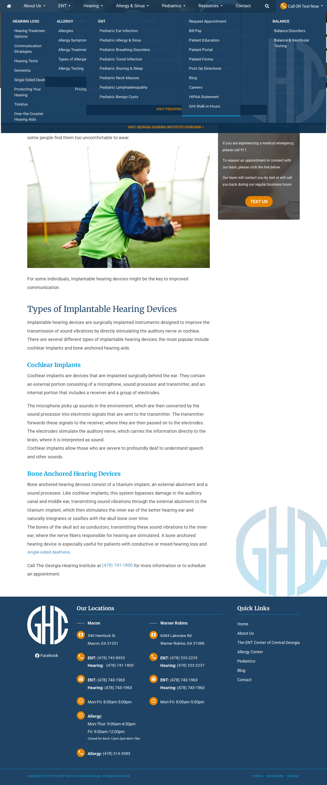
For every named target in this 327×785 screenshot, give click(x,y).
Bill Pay (287, 42)
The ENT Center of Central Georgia (268, 642)
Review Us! (291, 56)
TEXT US (259, 201)
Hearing (91, 6)
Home (9, 6)
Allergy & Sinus (129, 6)
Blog (241, 670)
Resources (204, 6)
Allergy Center (250, 651)
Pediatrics (169, 6)
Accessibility (275, 776)
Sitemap (293, 776)
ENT (63, 6)
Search (262, 6)
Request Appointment (302, 28)
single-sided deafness (49, 552)
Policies (257, 776)
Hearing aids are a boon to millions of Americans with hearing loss (94, 120)
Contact (239, 6)
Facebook (46, 655)
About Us (33, 6)
